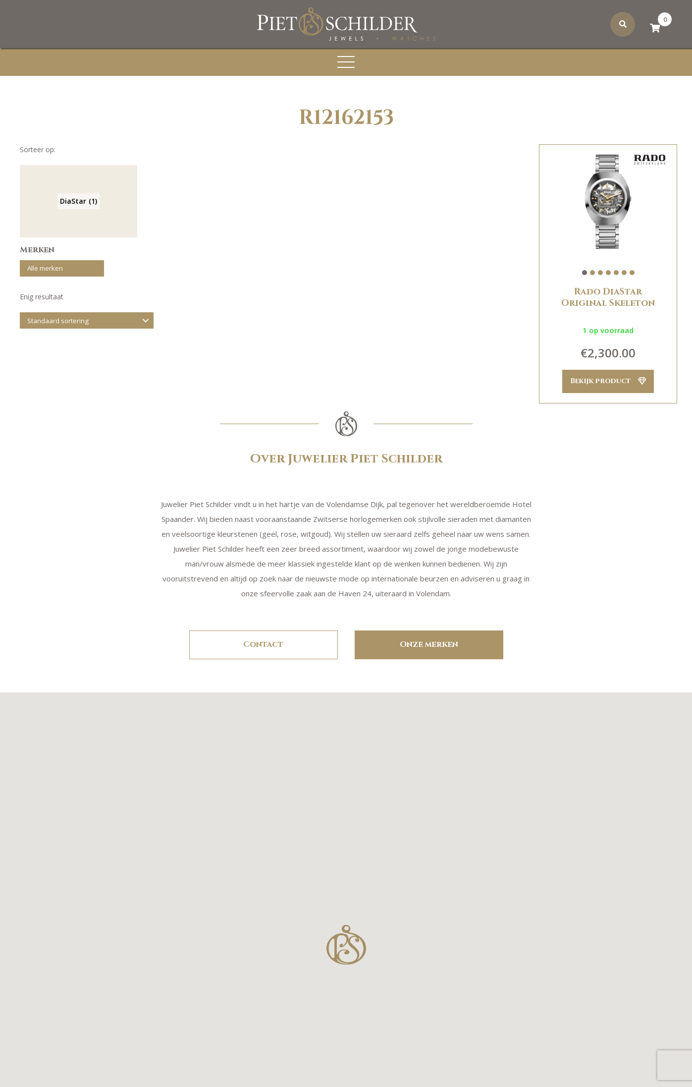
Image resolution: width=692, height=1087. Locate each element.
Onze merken (429, 644)
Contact (263, 644)
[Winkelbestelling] (87, 325)
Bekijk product (608, 381)
